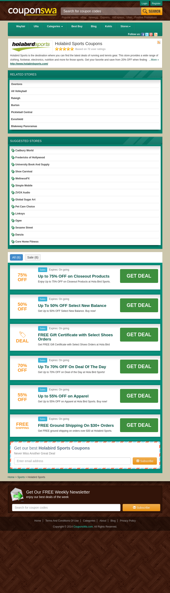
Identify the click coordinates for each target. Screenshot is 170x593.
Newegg (93, 17)
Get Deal (139, 276)
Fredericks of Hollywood (30, 157)
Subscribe (144, 461)
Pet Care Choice (25, 206)
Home (11, 477)
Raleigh (15, 98)
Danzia (19, 234)
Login (144, 3)
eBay (83, 17)
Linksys (20, 213)
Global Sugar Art (25, 199)
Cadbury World (24, 150)
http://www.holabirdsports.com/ (29, 63)
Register (156, 3)
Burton (15, 105)
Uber (129, 17)
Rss (156, 34)
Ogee (18, 220)
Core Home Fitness (27, 241)
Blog (94, 26)
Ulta (36, 26)
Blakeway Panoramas (24, 126)
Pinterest (151, 34)
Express (104, 17)
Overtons (16, 84)
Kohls (108, 26)
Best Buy (76, 26)
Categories (55, 26)
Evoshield (17, 119)
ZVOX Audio (22, 192)
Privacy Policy (128, 520)
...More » (154, 59)
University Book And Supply (32, 164)
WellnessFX (22, 178)
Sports (21, 477)
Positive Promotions (145, 17)
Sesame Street (24, 227)
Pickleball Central (21, 112)
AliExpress (118, 17)
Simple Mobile (24, 185)
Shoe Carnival (23, 171)
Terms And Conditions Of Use (62, 520)
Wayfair (20, 26)
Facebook (143, 34)
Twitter (147, 34)
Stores (125, 26)
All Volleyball (19, 91)
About (103, 520)
